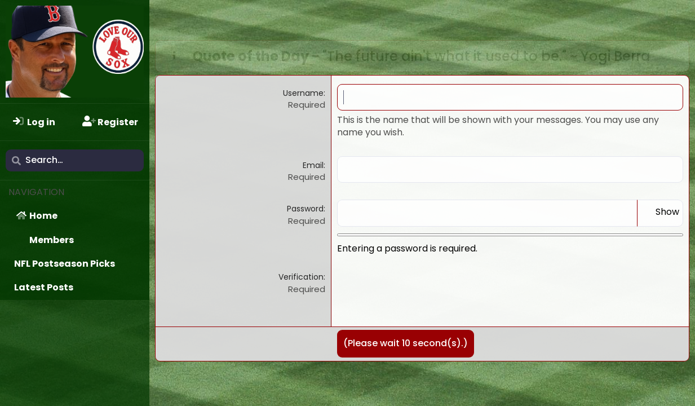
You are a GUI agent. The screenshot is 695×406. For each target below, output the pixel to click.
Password (305, 208)
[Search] (75, 160)
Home (43, 215)
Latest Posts (43, 287)
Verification (301, 277)
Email (313, 165)
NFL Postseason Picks (64, 263)
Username (303, 93)
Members (51, 239)
